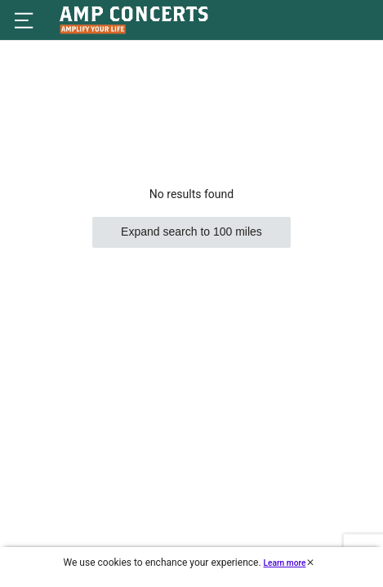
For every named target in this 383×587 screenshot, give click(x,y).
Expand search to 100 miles (191, 231)
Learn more (285, 562)
